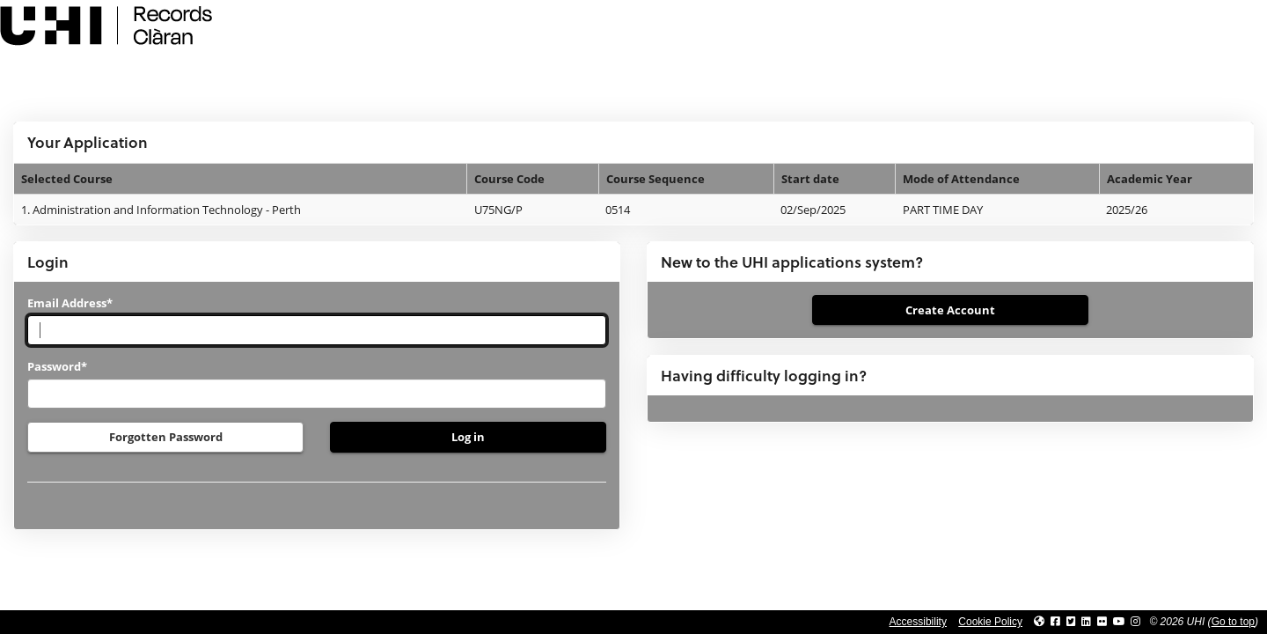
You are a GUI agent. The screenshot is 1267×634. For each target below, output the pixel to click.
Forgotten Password (166, 437)
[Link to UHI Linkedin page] (1086, 622)
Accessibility (918, 622)
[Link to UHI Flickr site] (1102, 622)
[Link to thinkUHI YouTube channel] (1119, 622)
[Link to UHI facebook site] (1055, 622)
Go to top (1233, 622)
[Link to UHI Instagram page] (1135, 622)
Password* (57, 366)
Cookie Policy (990, 622)
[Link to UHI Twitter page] (1071, 622)
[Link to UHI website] (1039, 622)
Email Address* (70, 303)
